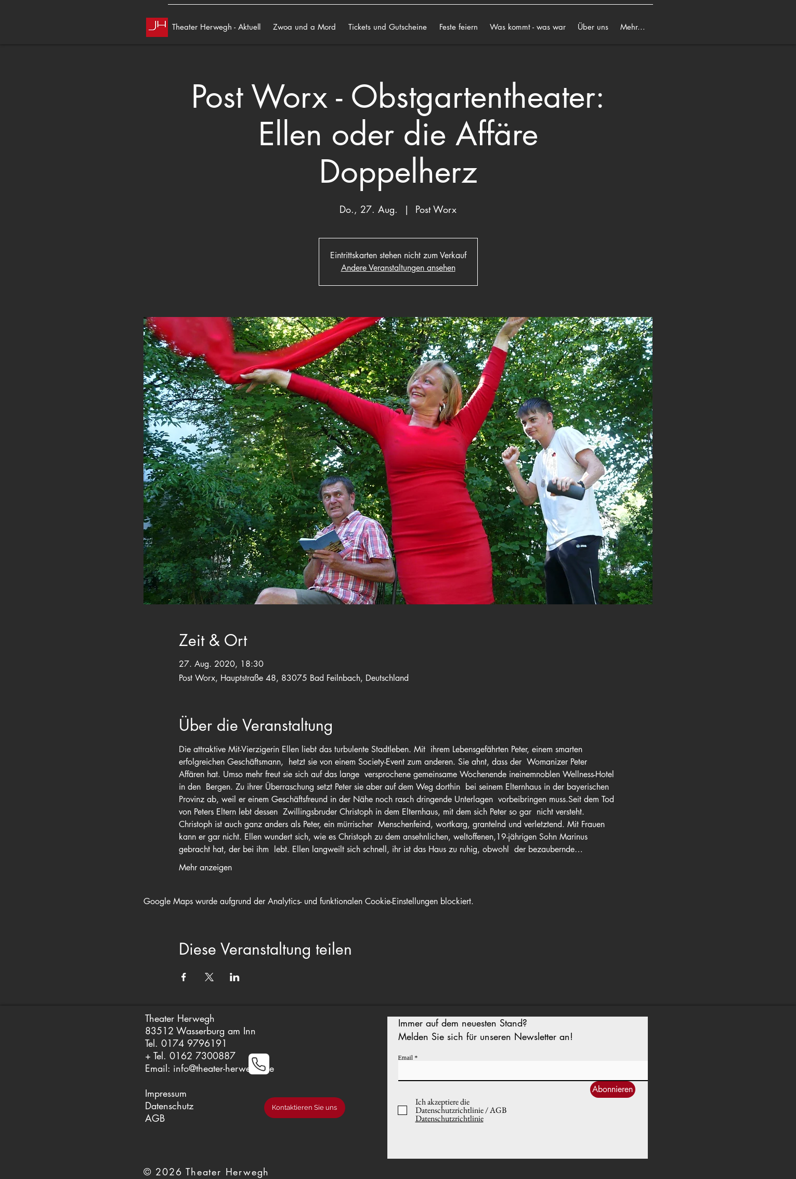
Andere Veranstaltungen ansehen (398, 267)
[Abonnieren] (612, 1089)
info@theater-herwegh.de (223, 1068)
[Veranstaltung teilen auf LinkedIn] (235, 977)
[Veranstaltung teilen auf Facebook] (184, 977)
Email (405, 1058)
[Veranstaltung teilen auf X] (209, 977)
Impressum (166, 1093)
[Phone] (259, 1064)
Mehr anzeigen (205, 867)
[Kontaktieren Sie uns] (304, 1107)
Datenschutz (169, 1105)
